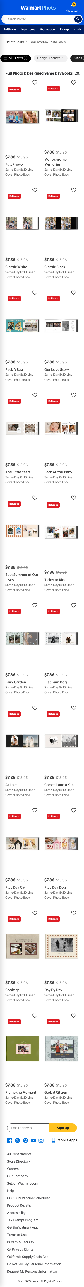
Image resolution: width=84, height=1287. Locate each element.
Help (10, 1191)
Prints (77, 29)
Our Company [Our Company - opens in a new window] (17, 1176)
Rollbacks (10, 29)
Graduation (47, 29)
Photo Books (15, 42)
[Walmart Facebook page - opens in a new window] (9, 1140)
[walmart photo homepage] (38, 8)
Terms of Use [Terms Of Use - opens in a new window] (17, 1235)
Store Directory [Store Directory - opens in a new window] (18, 1161)
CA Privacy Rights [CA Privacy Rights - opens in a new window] (20, 1249)
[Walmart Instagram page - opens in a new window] (41, 1140)
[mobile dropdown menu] (7, 8)
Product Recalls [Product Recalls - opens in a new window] (19, 1205)
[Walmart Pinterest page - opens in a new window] (25, 1140)
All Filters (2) (15, 58)
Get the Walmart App (22, 1227)
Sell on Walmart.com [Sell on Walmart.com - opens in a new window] (22, 1183)
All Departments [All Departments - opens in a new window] (19, 1154)
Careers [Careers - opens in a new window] (13, 1169)
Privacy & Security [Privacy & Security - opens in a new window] (20, 1242)
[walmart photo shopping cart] (72, 8)
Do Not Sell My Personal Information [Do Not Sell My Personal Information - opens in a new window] (34, 1264)
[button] (22, 82)
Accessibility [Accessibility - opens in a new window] (16, 1213)
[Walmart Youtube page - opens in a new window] (33, 1140)
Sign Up (63, 1128)
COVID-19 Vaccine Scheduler (28, 1198)
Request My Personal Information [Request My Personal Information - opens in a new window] (32, 1271)
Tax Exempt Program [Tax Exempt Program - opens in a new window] (22, 1220)
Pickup (64, 29)
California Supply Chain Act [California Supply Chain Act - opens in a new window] (27, 1257)
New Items (28, 29)
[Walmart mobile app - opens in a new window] (64, 1140)
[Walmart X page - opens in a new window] (17, 1140)
